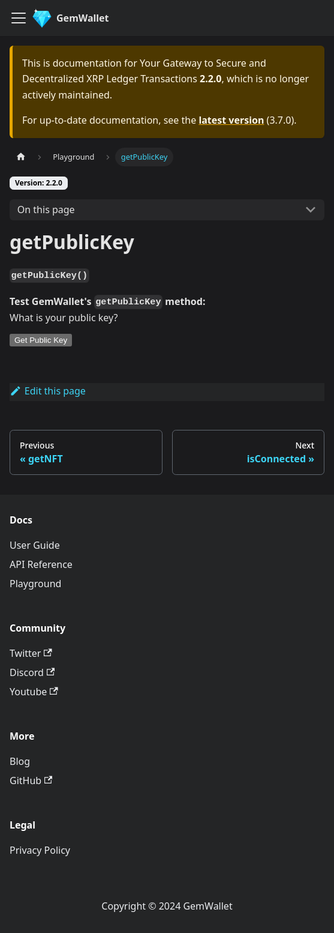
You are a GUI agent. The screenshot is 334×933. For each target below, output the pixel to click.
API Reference (41, 564)
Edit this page (48, 390)
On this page (46, 209)
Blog (20, 761)
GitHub (31, 780)
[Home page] (21, 157)
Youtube (34, 691)
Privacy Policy (40, 850)
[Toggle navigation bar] (19, 18)
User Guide (35, 545)
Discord (32, 672)
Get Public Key (40, 340)
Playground (35, 583)
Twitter (31, 653)
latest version (231, 120)
